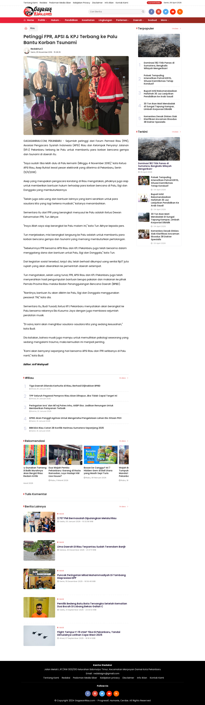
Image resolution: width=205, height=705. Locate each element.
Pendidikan (71, 20)
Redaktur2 (37, 48)
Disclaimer (97, 2)
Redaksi (43, 2)
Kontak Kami (122, 2)
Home (28, 20)
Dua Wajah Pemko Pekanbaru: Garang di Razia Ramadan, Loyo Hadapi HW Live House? (110, 471)
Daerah (137, 20)
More (164, 20)
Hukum (55, 20)
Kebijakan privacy (81, 2)
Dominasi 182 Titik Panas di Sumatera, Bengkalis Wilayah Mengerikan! (159, 65)
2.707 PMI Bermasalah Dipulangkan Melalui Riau (87, 518)
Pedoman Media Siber (60, 2)
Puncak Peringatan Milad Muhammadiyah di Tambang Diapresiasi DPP (91, 577)
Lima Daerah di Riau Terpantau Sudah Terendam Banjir (91, 547)
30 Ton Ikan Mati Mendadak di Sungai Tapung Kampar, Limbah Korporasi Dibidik (159, 106)
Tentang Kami (30, 2)
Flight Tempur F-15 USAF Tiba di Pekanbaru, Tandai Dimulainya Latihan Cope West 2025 (88, 634)
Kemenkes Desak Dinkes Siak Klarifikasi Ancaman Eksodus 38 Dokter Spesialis (160, 119)
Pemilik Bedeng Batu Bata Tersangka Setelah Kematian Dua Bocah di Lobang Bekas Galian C (92, 605)
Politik (41, 20)
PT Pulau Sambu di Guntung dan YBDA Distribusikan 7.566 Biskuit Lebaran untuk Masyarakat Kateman (40, 471)
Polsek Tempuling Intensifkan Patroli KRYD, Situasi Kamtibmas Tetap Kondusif (158, 79)
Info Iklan (109, 2)
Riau (32, 28)
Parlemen (121, 20)
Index (124, 378)
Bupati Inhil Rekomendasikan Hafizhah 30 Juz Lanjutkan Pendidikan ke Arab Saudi (160, 93)
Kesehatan (88, 20)
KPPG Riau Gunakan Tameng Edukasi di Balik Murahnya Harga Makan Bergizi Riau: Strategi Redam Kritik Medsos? (75, 473)
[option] (41, 464)
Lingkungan (105, 20)
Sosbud (152, 20)
